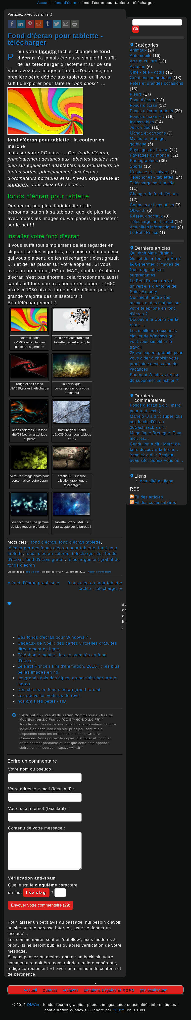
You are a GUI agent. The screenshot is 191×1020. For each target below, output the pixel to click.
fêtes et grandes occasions (156, 83)
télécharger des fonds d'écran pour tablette (51, 548)
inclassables (142, 122)
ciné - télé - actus (147, 72)
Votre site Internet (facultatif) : (38, 808)
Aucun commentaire (99, 572)
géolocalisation (153, 990)
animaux (138, 50)
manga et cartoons (148, 133)
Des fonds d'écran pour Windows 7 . (54, 637)
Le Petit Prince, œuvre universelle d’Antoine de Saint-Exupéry (153, 286)
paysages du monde (149, 155)
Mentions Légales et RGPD (109, 990)
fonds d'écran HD (147, 116)
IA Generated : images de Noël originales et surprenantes (154, 269)
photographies (144, 161)
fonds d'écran (143, 105)
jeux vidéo (140, 127)
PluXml (119, 1010)
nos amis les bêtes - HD (41, 701)
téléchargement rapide (152, 183)
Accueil (43, 2)
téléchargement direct (151, 222)
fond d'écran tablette (80, 542)
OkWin (33, 1004)
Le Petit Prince (144, 232)
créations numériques (151, 78)
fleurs (136, 94)
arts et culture (143, 61)
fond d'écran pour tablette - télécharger (55, 39)
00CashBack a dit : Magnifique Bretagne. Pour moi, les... (156, 433)
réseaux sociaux (146, 216)
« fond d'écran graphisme (33, 582)
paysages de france (149, 150)
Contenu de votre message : (36, 828)
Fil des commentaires (155, 502)
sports (136, 166)
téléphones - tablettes (151, 177)
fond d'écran (65, 2)
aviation (137, 67)
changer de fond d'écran (154, 194)
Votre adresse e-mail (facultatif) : (41, 789)
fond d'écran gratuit (45, 559)
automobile (140, 56)
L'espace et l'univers (150, 172)
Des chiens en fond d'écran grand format (58, 689)
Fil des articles (149, 497)
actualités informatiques (153, 227)
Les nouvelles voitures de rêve (48, 695)
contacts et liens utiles (152, 205)
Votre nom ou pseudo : (31, 769)
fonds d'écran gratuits (151, 111)
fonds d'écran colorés (47, 553)
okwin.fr (138, 210)
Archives (70, 990)
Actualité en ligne (156, 481)
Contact (50, 990)
